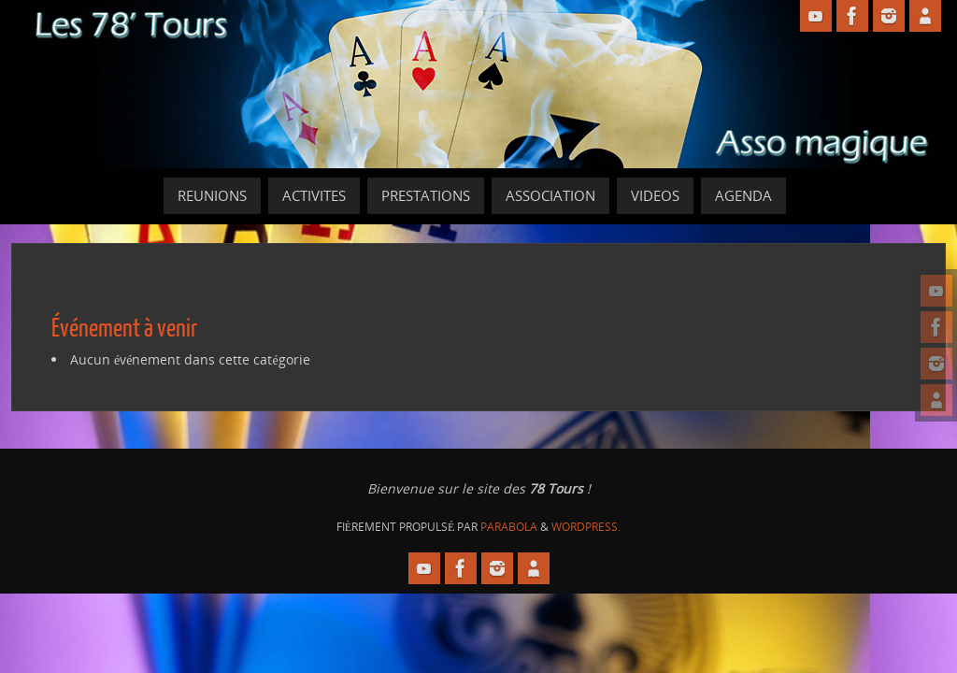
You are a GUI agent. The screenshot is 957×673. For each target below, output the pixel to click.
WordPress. (586, 527)
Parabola (508, 527)
